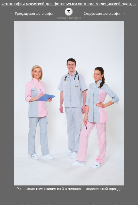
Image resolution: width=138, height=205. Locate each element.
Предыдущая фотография (35, 13)
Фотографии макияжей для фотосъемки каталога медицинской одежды (69, 4)
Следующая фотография (102, 13)
